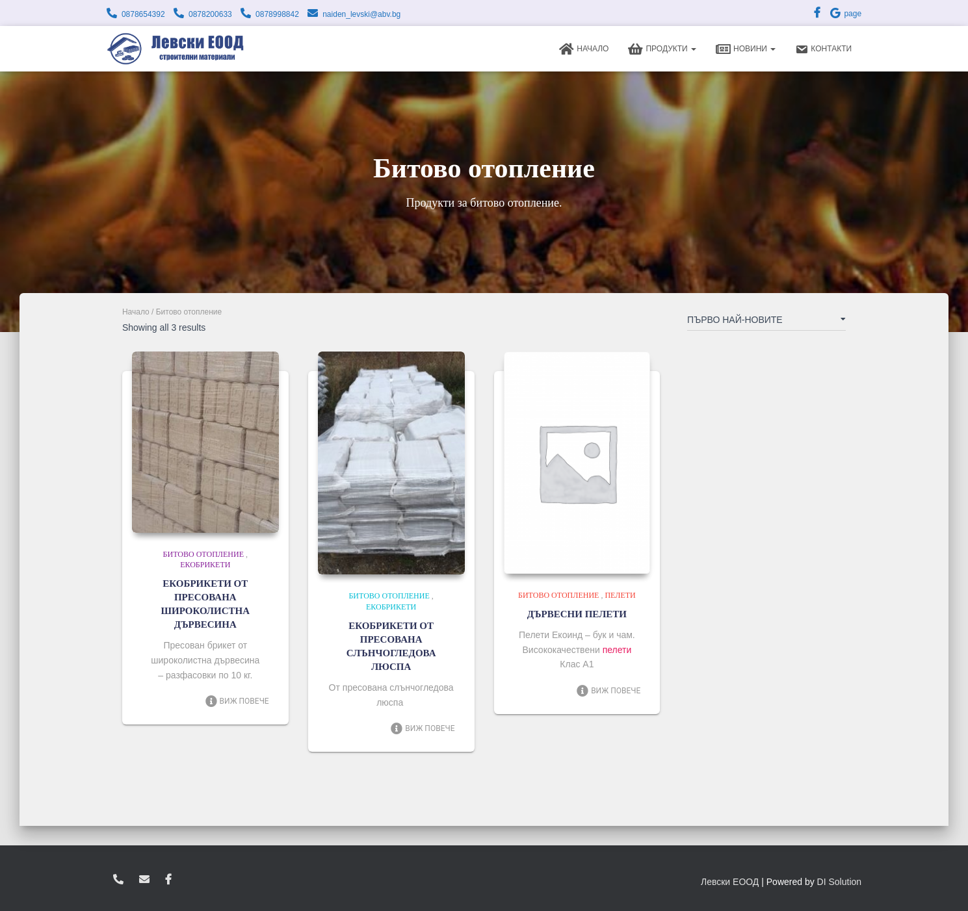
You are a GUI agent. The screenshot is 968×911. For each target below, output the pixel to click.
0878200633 (210, 14)
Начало (583, 49)
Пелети (620, 595)
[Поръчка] (766, 322)
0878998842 (277, 14)
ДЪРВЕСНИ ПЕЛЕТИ (577, 614)
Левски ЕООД (730, 882)
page (845, 13)
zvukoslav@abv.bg (144, 880)
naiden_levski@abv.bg (361, 14)
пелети (617, 650)
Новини (746, 49)
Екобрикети (205, 564)
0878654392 (143, 14)
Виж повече (237, 701)
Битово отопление (203, 554)
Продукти (662, 49)
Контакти (823, 49)
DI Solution (839, 882)
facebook (168, 880)
